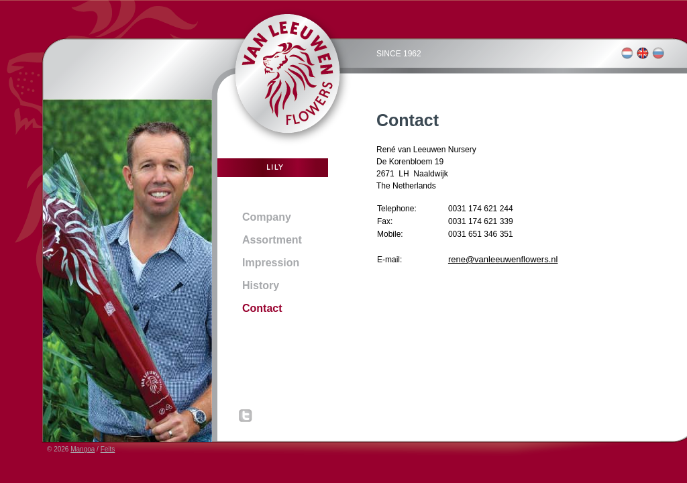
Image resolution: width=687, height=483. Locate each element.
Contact (262, 308)
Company (266, 217)
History (260, 285)
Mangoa (82, 449)
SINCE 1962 (398, 53)
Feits (108, 449)
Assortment (272, 240)
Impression (270, 262)
